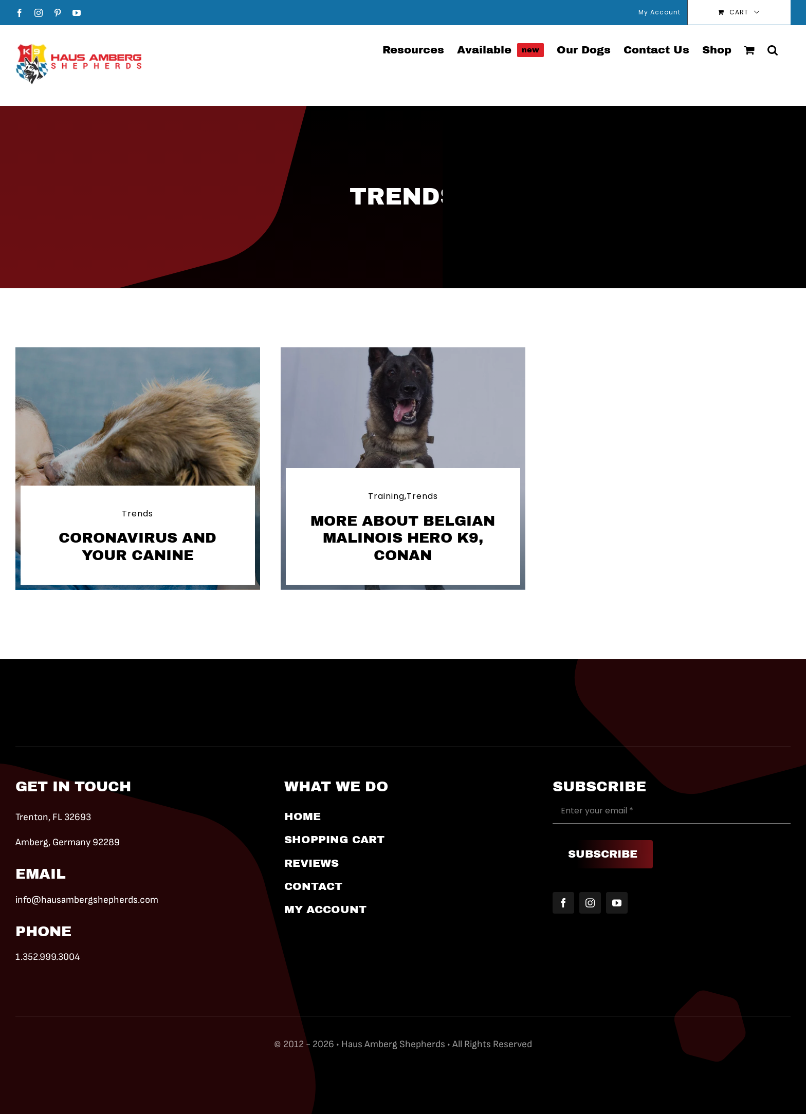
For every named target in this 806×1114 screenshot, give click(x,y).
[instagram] (590, 903)
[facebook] (563, 903)
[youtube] (617, 903)
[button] (772, 49)
